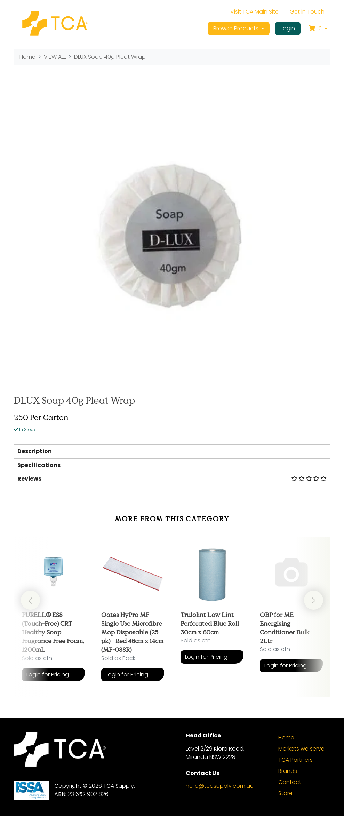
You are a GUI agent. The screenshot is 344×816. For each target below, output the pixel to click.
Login (288, 28)
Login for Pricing (47, 675)
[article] (53, 612)
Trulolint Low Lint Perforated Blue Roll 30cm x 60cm (210, 623)
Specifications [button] (39, 465)
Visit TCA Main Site (254, 12)
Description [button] (34, 451)
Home (286, 738)
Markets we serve (301, 749)
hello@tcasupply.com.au (220, 786)
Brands (287, 771)
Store (285, 793)
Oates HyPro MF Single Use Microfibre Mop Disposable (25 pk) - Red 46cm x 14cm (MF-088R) (132, 632)
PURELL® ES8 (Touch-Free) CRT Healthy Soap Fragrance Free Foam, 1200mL (53, 632)
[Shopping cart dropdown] (318, 28)
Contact (289, 782)
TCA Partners (295, 760)
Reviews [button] (172, 479)
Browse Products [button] (236, 28)
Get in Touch (307, 12)
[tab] (172, 451)
